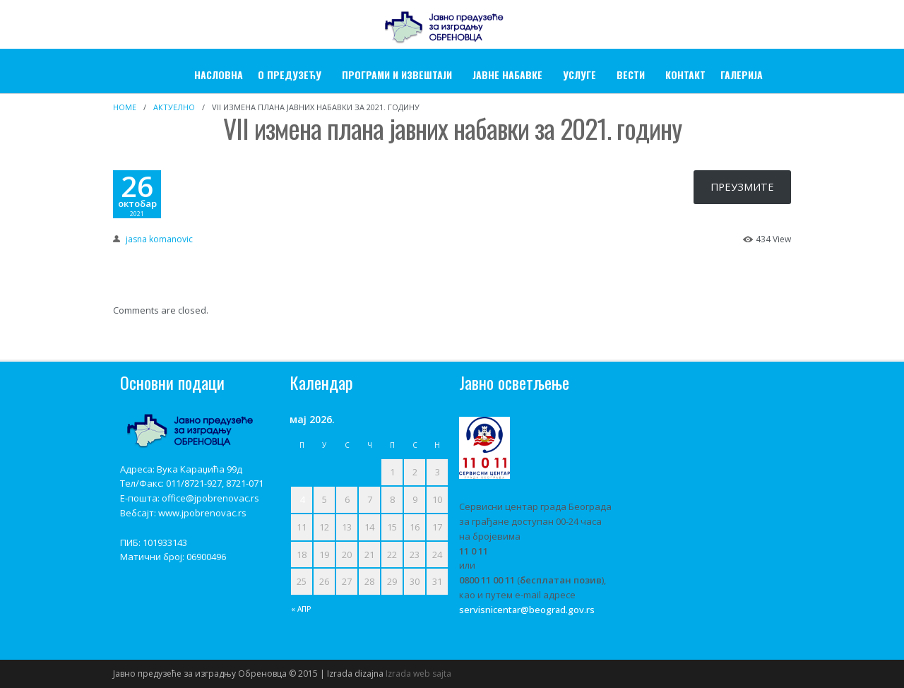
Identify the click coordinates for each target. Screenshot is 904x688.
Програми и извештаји (397, 74)
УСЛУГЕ (579, 74)
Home (124, 107)
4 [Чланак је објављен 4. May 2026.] (301, 499)
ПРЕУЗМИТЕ (742, 186)
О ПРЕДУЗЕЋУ (289, 74)
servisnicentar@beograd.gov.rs (527, 609)
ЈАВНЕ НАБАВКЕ (507, 74)
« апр (301, 609)
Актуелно (174, 107)
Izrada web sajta (418, 674)
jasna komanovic (159, 239)
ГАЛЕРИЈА (741, 74)
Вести (631, 74)
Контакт (685, 74)
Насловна (218, 74)
